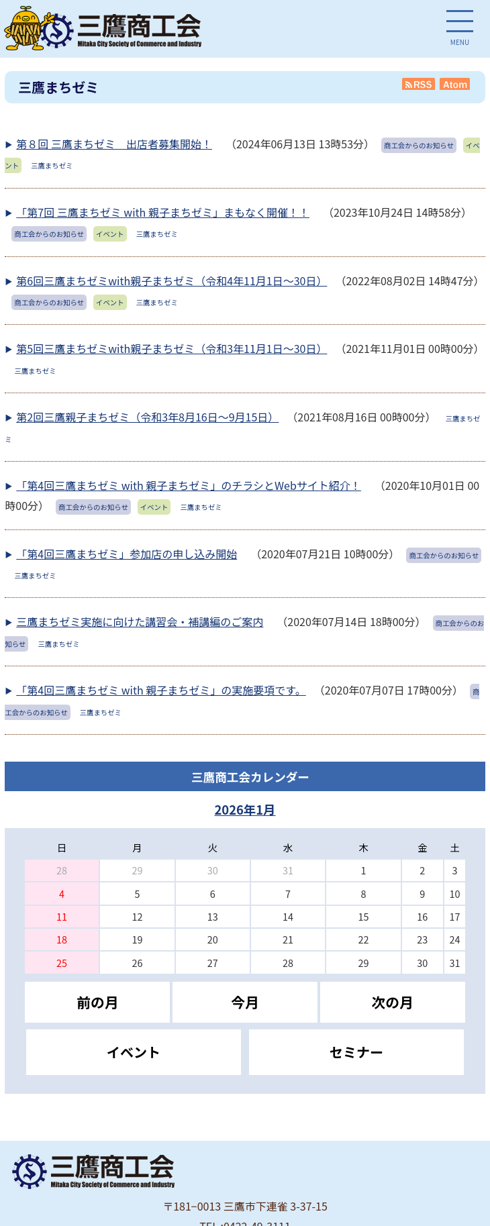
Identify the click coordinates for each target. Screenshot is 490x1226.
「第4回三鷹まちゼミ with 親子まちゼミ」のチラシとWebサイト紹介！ (188, 485)
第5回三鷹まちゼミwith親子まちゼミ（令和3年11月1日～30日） (171, 348)
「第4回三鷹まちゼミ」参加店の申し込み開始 (126, 554)
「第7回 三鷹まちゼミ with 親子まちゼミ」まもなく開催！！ (162, 212)
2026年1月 (244, 809)
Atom (456, 84)
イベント (133, 1052)
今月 (245, 1002)
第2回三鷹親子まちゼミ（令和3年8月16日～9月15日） (147, 417)
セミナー (356, 1052)
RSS (419, 84)
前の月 (97, 1002)
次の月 (392, 1002)
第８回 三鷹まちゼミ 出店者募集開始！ (114, 144)
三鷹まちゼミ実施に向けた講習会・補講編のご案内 (139, 621)
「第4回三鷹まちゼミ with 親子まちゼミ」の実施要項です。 (160, 690)
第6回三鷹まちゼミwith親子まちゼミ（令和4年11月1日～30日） (171, 280)
